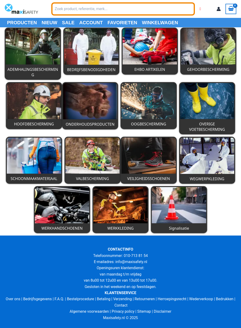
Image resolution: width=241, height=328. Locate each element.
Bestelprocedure (80, 299)
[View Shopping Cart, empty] (230, 9)
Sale (68, 22)
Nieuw (49, 22)
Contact (121, 305)
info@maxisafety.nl (131, 262)
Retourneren (145, 299)
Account (91, 22)
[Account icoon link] (219, 9)
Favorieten (122, 22)
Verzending (122, 299)
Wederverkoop (202, 299)
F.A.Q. (59, 299)
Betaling (103, 299)
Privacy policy (123, 311)
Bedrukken (225, 299)
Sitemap (144, 311)
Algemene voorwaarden (89, 311)
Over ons (12, 299)
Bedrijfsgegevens (37, 299)
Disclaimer (163, 311)
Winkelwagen (160, 22)
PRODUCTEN (22, 22)
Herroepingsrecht (172, 299)
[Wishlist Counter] (200, 9)
